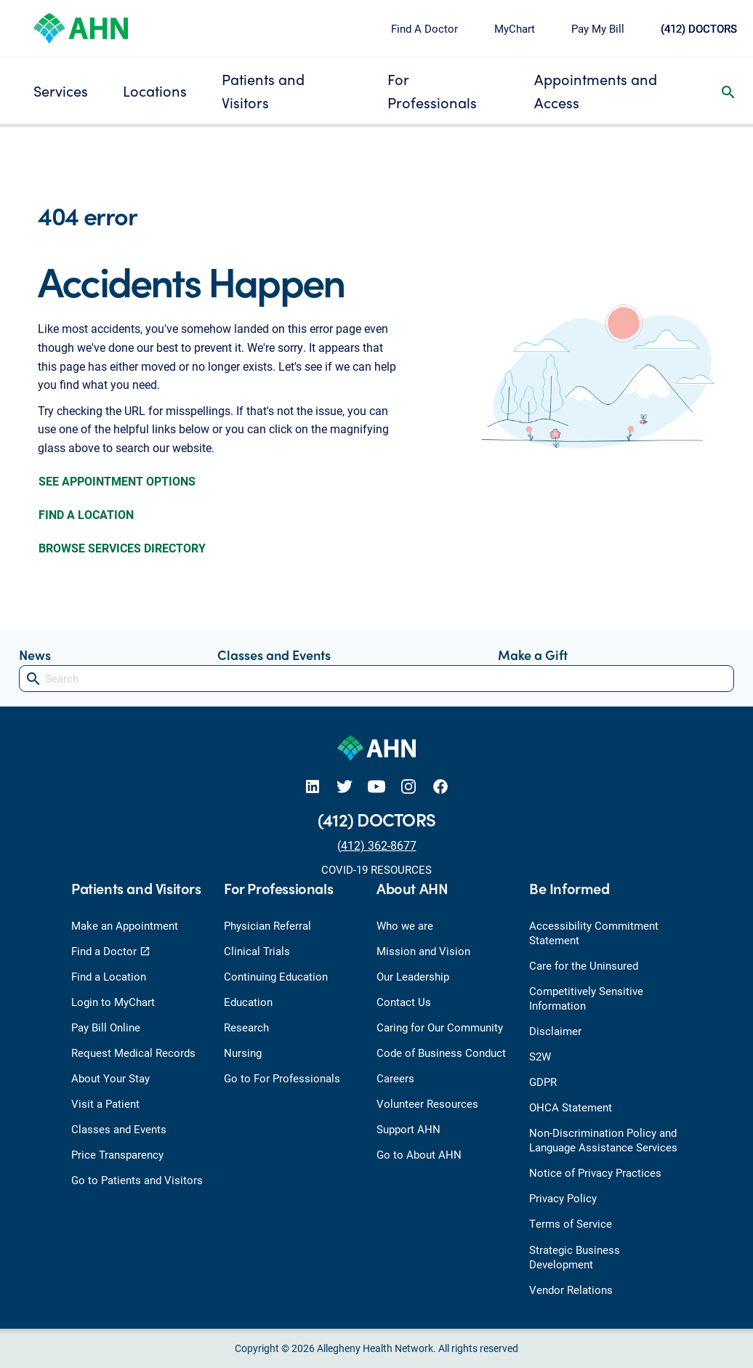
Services (60, 90)
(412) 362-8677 (376, 845)
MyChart (514, 28)
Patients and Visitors (263, 90)
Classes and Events (274, 654)
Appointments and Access (595, 90)
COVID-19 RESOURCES (376, 869)
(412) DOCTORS (699, 28)
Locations (155, 90)
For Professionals (432, 90)
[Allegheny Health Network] (80, 26)
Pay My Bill (597, 28)
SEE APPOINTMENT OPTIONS (117, 480)
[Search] (376, 678)
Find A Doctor (424, 28)
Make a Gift (533, 654)
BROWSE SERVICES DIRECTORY (122, 547)
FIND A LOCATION (86, 514)
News (35, 654)
